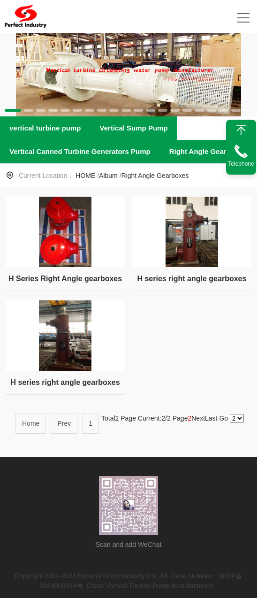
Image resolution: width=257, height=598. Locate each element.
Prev (64, 423)
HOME (85, 175)
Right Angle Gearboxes (208, 151)
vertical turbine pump (45, 128)
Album (108, 175)
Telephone (241, 164)
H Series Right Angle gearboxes (65, 279)
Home (30, 423)
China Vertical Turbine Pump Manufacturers (150, 586)
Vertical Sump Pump (134, 128)
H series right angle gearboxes (191, 279)
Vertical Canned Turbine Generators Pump (80, 151)
